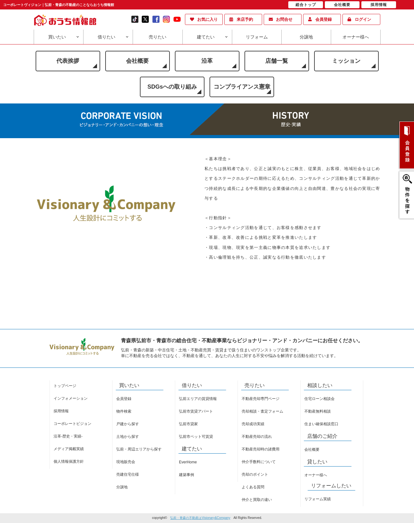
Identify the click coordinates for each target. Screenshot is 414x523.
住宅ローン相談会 (319, 399)
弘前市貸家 (188, 424)
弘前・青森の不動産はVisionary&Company (200, 518)
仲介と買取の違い (257, 499)
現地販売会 (125, 462)
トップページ (65, 386)
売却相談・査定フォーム (262, 411)
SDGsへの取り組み (172, 87)
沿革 (207, 61)
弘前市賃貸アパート (196, 411)
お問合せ (284, 19)
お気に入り (207, 19)
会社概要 (137, 61)
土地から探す (127, 436)
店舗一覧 (276, 61)
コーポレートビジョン (72, 423)
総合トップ (306, 5)
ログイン (363, 19)
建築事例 (186, 475)
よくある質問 (253, 487)
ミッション (346, 61)
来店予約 (245, 19)
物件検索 (123, 411)
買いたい (57, 36)
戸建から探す (127, 424)
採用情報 (61, 411)
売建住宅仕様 (127, 474)
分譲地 (306, 36)
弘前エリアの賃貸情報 (198, 399)
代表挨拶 (67, 61)
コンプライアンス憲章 (242, 87)
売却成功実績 (253, 424)
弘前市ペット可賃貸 (196, 436)
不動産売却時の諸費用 (260, 449)
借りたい (106, 36)
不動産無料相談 (317, 411)
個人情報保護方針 (69, 461)
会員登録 (323, 19)
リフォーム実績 (317, 499)
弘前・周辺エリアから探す (139, 449)
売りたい (157, 36)
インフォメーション (71, 398)
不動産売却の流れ (257, 436)
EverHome (188, 462)
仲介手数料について (259, 462)
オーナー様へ (355, 36)
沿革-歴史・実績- (68, 436)
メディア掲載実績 (69, 449)
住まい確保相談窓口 (321, 424)
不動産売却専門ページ (260, 399)
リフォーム (257, 36)
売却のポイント (255, 474)
